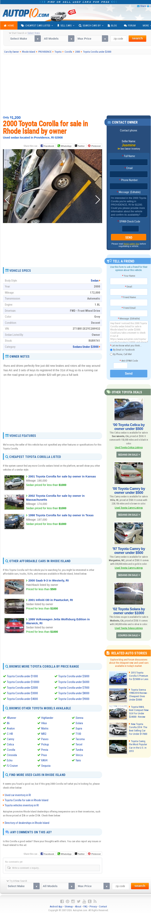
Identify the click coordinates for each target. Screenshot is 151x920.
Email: (128, 168)
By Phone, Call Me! (121, 354)
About (78, 905)
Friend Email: (129, 307)
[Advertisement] (52, 257)
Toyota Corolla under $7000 (73, 687)
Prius (44, 754)
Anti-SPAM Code (129, 360)
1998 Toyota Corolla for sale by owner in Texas (60, 515)
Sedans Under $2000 (86, 347)
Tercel (79, 743)
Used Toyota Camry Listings (128, 507)
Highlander (47, 717)
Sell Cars (64, 26)
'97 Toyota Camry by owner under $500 (129, 550)
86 (8, 722)
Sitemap (69, 905)
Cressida (12, 754)
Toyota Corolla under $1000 (22, 676)
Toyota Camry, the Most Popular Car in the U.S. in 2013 (139, 744)
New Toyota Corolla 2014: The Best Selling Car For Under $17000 (138, 728)
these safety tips (131, 244)
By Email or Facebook (122, 350)
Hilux (44, 722)
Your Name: (128, 275)
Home (9, 26)
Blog (112, 26)
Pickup (45, 743)
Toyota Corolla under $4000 (22, 698)
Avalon (11, 727)
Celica (10, 743)
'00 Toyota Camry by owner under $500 (129, 490)
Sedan (95, 280)
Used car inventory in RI (18, 794)
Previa (44, 749)
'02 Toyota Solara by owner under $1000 (129, 611)
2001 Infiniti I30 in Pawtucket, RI (50, 600)
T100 (78, 733)
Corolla (11, 749)
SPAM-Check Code (128, 221)
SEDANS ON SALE (128, 454)
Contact (103, 905)
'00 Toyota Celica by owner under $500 (129, 427)
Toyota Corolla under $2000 (22, 687)
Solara (79, 722)
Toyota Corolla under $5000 (73, 676)
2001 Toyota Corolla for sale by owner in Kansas (62, 476)
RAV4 (44, 759)
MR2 (43, 733)
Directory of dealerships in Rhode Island (27, 822)
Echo (10, 759)
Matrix (45, 727)
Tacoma (80, 738)
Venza (79, 754)
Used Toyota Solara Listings (128, 627)
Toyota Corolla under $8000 (73, 693)
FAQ (85, 905)
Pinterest (96, 146)
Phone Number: (128, 180)
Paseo (45, 738)
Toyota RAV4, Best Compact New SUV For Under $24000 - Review (138, 711)
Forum (130, 26)
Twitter (80, 145)
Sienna (79, 717)
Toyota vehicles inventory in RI (22, 805)
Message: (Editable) (129, 192)
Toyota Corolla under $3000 (22, 693)
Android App (56, 905)
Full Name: (128, 156)
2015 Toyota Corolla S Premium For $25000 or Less (138, 675)
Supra (79, 727)
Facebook (49, 146)
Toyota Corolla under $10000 (23, 682)
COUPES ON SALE (128, 635)
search (137, 38)
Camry (10, 738)
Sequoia (45, 765)
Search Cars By (90, 26)
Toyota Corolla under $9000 (73, 698)
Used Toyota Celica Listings (128, 447)
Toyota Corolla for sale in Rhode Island (26, 799)
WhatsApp (66, 146)
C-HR (10, 733)
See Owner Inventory (130, 148)
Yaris (78, 759)
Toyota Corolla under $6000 (73, 682)
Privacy (93, 905)
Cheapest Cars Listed (35, 26)
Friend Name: (128, 297)
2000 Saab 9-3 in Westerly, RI (48, 580)
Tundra (79, 749)
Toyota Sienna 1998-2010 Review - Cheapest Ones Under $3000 (138, 694)
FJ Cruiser (12, 765)
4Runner (11, 717)
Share (143, 6)
